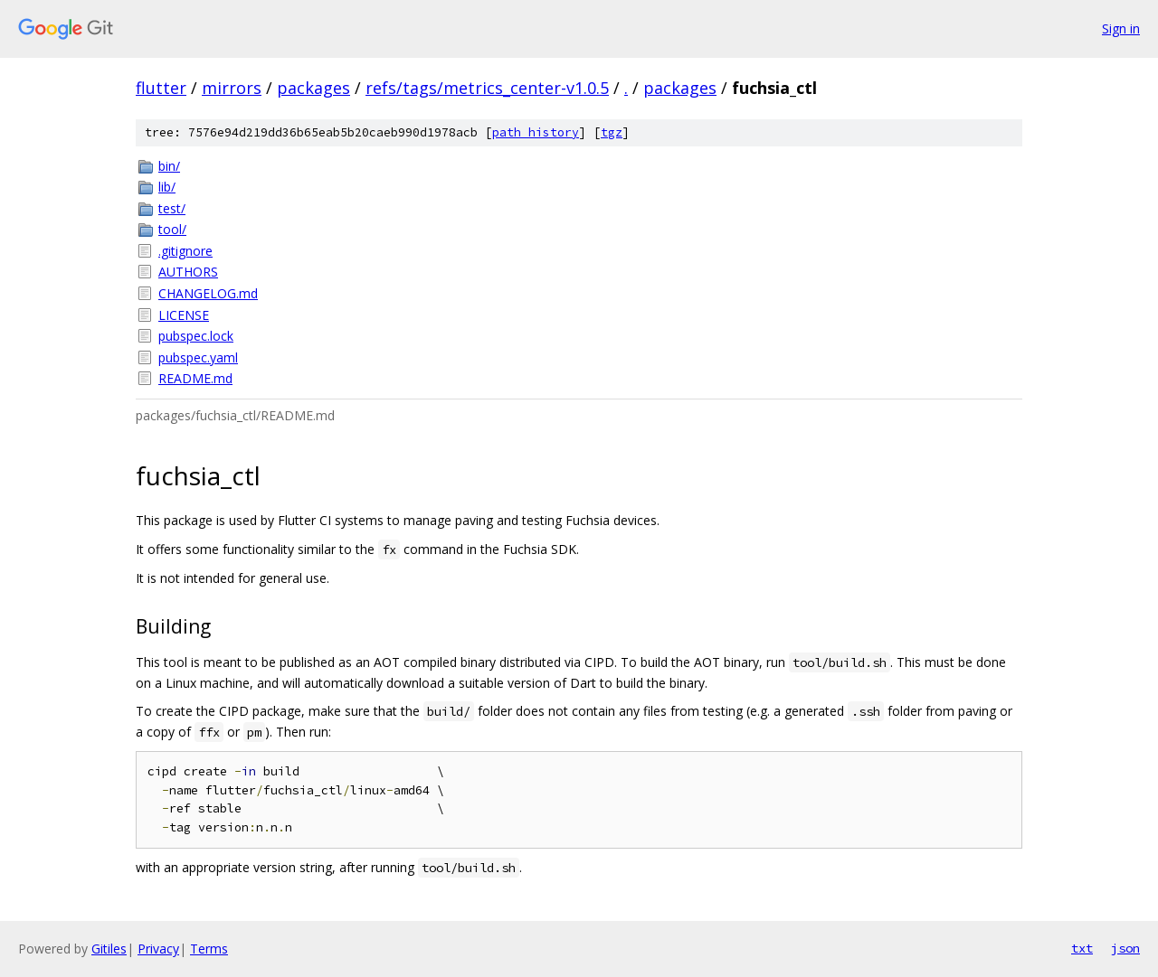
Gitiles (109, 948)
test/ (171, 208)
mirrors (231, 88)
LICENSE (183, 315)
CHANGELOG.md (208, 293)
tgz (611, 132)
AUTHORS (188, 271)
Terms (209, 948)
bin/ (169, 165)
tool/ (172, 229)
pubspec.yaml (198, 357)
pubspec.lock (195, 335)
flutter (161, 88)
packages (313, 88)
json (1125, 948)
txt (1082, 948)
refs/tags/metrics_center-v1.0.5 (487, 88)
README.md (195, 378)
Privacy (158, 948)
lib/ (167, 186)
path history (535, 132)
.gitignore (185, 250)
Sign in (1121, 28)
